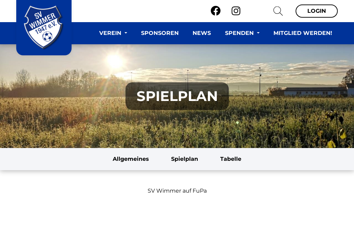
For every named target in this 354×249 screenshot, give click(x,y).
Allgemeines (131, 159)
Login (316, 11)
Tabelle (230, 159)
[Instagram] (236, 11)
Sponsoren (160, 33)
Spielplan (184, 159)
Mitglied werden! (302, 33)
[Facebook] (215, 11)
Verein (111, 33)
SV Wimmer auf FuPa (177, 190)
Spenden (240, 33)
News (202, 33)
